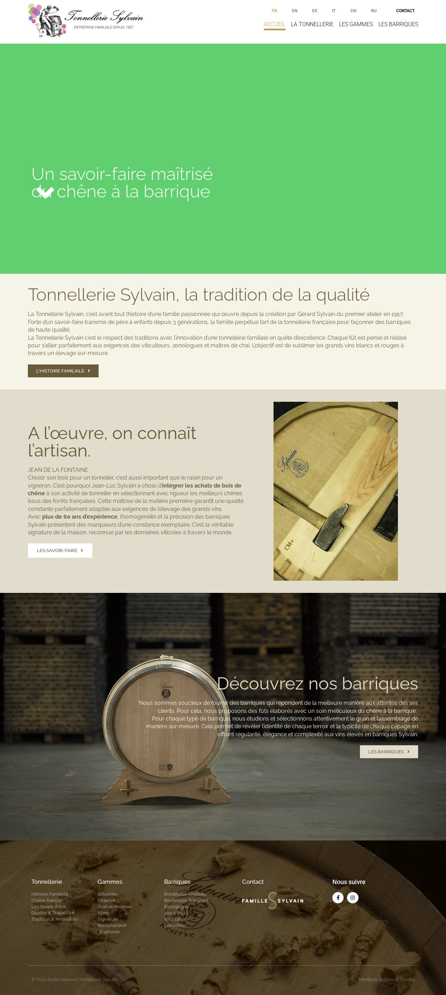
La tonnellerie (312, 24)
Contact (405, 10)
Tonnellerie (46, 881)
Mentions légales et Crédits (387, 979)
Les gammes (356, 24)
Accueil (274, 24)
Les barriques (398, 24)
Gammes (110, 881)
